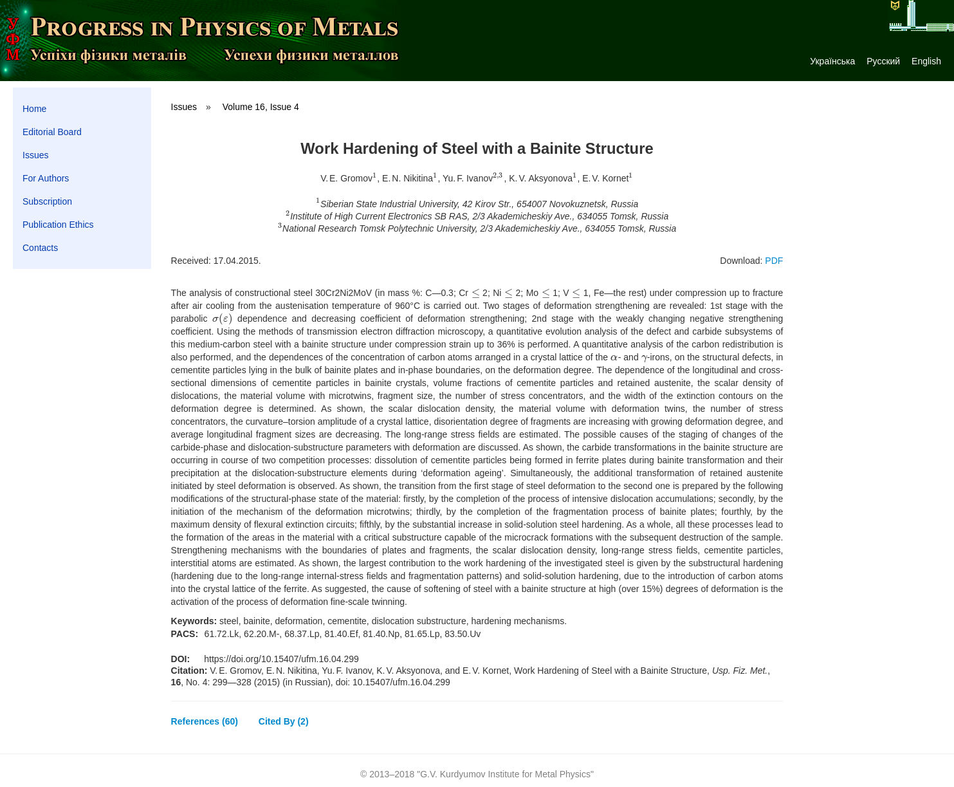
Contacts (40, 248)
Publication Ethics (58, 224)
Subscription (47, 201)
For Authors (46, 178)
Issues (35, 155)
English (926, 61)
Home (34, 109)
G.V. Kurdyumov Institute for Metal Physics (505, 774)
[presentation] (374, 178)
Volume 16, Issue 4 (261, 107)
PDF (774, 260)
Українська (832, 61)
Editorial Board (52, 132)
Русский (883, 61)
